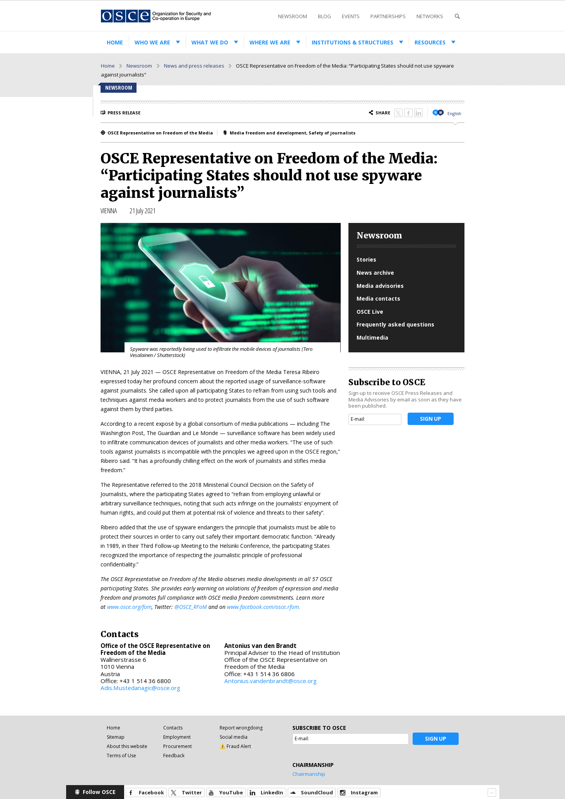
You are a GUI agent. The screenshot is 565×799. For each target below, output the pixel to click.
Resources (430, 42)
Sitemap (116, 737)
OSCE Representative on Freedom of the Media (160, 133)
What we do (209, 42)
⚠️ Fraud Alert (235, 746)
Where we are (269, 42)
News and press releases (194, 65)
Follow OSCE (99, 792)
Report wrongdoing (241, 727)
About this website (127, 746)
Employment (177, 737)
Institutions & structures (352, 42)
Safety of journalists (332, 133)
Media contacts (378, 298)
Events (351, 16)
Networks (429, 16)
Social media (234, 737)
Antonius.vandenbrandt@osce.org (270, 681)
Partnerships (388, 16)
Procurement (177, 746)
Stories (366, 259)
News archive (375, 272)
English (454, 113)
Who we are (152, 42)
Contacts (173, 727)
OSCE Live (370, 311)
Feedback (173, 755)
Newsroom (292, 16)
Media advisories (380, 285)
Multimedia (372, 337)
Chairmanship (308, 773)
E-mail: (358, 419)
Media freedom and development (268, 133)
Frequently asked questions (395, 324)
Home (115, 42)
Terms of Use (121, 755)
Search (457, 16)
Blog (324, 16)
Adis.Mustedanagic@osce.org (140, 688)
